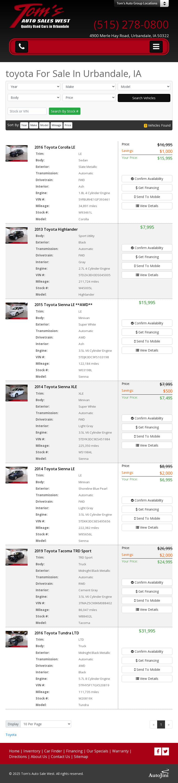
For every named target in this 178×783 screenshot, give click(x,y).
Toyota (11, 734)
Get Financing (147, 187)
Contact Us (60, 756)
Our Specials (97, 751)
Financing (74, 751)
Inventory (31, 751)
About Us (39, 756)
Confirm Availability (147, 178)
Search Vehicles (144, 98)
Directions (18, 756)
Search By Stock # (64, 111)
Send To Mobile (147, 197)
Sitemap (81, 756)
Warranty (120, 751)
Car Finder (53, 751)
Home (14, 751)
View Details (147, 206)
